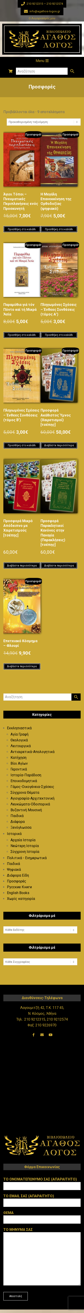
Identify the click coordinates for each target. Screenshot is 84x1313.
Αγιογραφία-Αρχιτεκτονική (32, 798)
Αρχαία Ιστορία (23, 840)
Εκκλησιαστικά (19, 728)
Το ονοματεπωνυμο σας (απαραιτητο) (42, 1182)
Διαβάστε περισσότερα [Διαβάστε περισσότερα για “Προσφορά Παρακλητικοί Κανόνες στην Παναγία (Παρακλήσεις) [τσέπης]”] (59, 565)
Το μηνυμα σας (42, 1256)
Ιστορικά (14, 834)
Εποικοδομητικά (24, 781)
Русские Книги (19, 887)
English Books (18, 893)
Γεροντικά (19, 769)
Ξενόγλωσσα (21, 827)
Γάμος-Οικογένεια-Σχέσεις (32, 787)
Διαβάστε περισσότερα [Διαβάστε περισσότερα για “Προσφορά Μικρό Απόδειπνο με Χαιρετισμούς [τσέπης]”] (22, 565)
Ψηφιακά (14, 869)
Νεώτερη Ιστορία (25, 846)
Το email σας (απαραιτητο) (42, 1199)
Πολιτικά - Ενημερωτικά (27, 858)
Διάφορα (18, 822)
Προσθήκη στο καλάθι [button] (22, 229)
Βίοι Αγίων (19, 763)
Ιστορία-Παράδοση (26, 775)
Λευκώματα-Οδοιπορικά (30, 804)
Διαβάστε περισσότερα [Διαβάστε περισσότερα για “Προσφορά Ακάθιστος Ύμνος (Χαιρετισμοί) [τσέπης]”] (59, 445)
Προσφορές (16, 881)
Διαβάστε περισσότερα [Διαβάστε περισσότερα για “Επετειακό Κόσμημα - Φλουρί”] (22, 666)
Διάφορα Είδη (18, 875)
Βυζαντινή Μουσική (26, 810)
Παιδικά (17, 816)
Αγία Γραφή (19, 734)
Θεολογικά (19, 740)
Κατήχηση (18, 757)
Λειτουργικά (21, 746)
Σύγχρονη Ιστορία (25, 852)
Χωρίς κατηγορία (21, 899)
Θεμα (42, 1216)
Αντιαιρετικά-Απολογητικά (32, 752)
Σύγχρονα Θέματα (25, 792)
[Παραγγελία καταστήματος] (44, 122)
